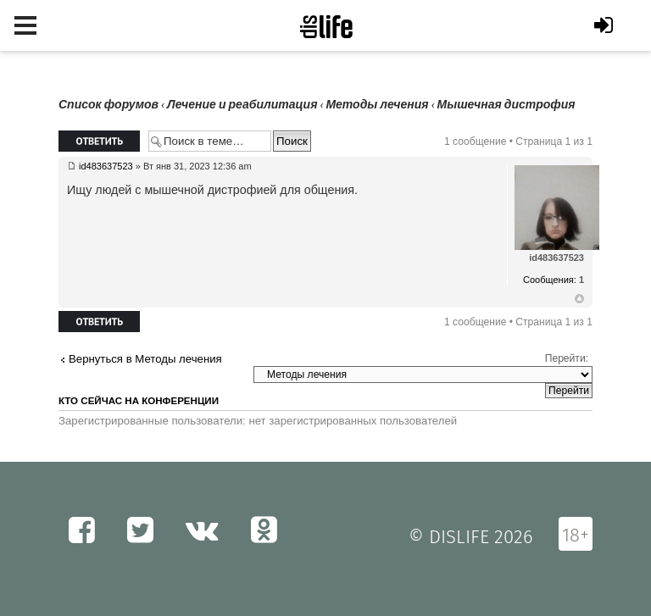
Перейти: (566, 358)
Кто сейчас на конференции (138, 401)
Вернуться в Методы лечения (145, 358)
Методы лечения (377, 104)
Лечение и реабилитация (242, 104)
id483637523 (106, 166)
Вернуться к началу (579, 299)
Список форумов (108, 104)
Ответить (99, 141)
